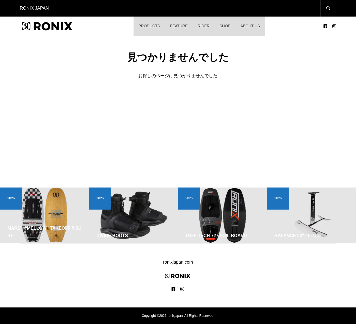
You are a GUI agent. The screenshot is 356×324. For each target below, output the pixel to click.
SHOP (224, 26)
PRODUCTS (149, 26)
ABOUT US (250, 26)
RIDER (204, 26)
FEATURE (178, 26)
